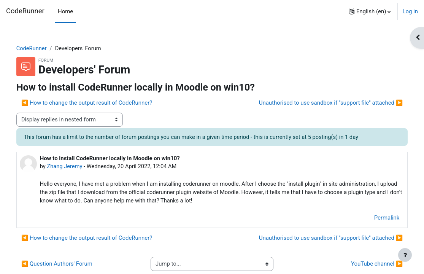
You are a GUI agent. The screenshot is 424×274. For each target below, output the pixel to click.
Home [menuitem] (65, 11)
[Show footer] (405, 255)
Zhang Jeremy (76, 166)
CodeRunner (25, 11)
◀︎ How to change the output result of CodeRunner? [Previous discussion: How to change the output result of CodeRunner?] (97, 103)
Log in (410, 11)
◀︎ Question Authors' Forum (67, 264)
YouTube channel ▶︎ (366, 264)
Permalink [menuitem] (376, 218)
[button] (370, 11)
